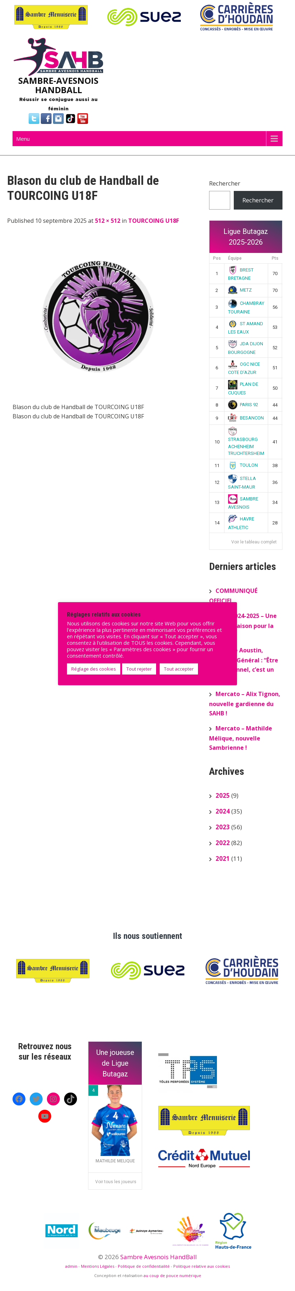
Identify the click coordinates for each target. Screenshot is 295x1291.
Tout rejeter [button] (139, 669)
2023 (223, 827)
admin (71, 1266)
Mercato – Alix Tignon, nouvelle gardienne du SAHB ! (244, 703)
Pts (275, 258)
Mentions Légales (97, 1266)
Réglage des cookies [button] (93, 669)
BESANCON (246, 418)
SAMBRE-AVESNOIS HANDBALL (58, 85)
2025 (223, 795)
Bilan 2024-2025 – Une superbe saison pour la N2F (243, 625)
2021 (223, 858)
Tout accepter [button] (179, 669)
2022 (223, 843)
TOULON (243, 465)
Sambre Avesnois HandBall (158, 1257)
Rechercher (224, 183)
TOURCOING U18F (153, 221)
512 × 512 (107, 221)
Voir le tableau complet (254, 541)
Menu (23, 138)
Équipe (235, 258)
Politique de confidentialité (144, 1266)
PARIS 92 (243, 404)
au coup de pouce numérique (172, 1275)
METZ (240, 290)
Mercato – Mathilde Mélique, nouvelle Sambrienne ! (240, 738)
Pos (217, 258)
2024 (223, 811)
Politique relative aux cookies (201, 1266)
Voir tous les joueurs (115, 1181)
